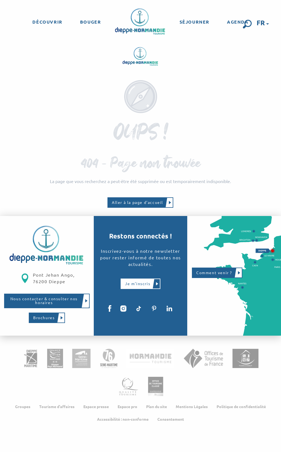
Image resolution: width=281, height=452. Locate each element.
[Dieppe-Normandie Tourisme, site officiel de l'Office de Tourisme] (140, 56)
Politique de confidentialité (241, 407)
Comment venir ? (214, 273)
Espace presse (96, 407)
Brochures (44, 318)
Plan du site (156, 407)
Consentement (170, 419)
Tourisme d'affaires (57, 407)
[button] (247, 24)
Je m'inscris (137, 284)
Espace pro (127, 407)
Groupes (22, 407)
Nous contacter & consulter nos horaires (44, 301)
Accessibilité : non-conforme (123, 419)
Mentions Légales (192, 407)
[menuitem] (47, 22)
